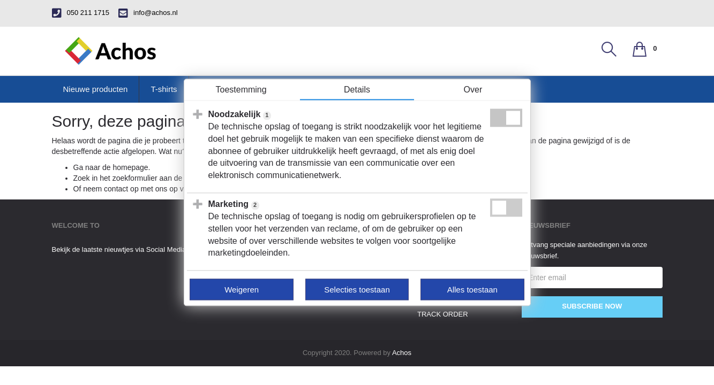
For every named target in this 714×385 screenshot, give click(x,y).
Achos (401, 353)
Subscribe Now (592, 306)
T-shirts (164, 89)
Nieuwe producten (95, 89)
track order (442, 314)
